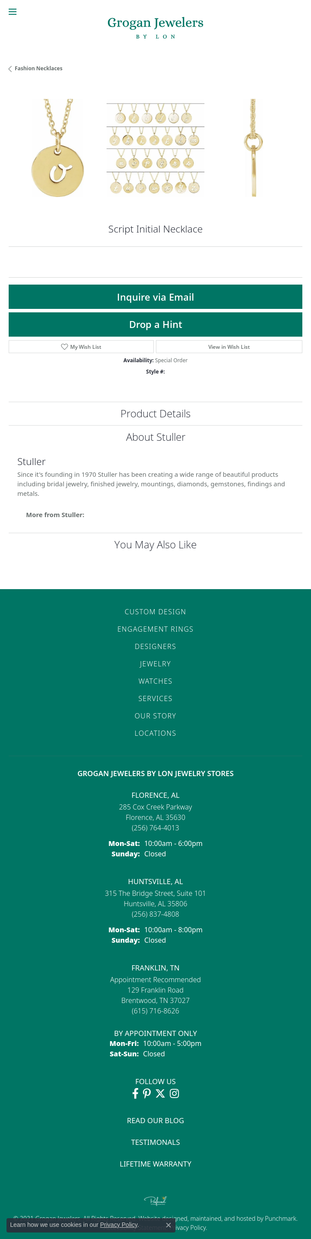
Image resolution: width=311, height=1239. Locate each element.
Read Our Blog (155, 1120)
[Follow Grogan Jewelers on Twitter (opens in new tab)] (160, 1093)
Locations (155, 733)
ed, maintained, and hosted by (223, 1218)
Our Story (155, 716)
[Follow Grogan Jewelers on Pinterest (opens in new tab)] (147, 1093)
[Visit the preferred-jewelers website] (155, 1200)
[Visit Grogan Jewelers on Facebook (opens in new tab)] (135, 1093)
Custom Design (156, 611)
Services (155, 698)
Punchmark (280, 1218)
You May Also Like (155, 544)
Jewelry (155, 664)
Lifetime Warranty (155, 1164)
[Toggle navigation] (12, 11)
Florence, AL (155, 795)
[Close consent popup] (168, 1225)
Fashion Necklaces (38, 68)
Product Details (155, 413)
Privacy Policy (187, 1227)
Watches (156, 681)
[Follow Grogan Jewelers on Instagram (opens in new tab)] (174, 1093)
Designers (155, 646)
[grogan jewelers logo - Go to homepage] (155, 29)
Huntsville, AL (155, 881)
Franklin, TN (155, 968)
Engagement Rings (155, 629)
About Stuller (155, 436)
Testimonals (155, 1142)
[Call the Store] (155, 828)
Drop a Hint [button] (155, 324)
